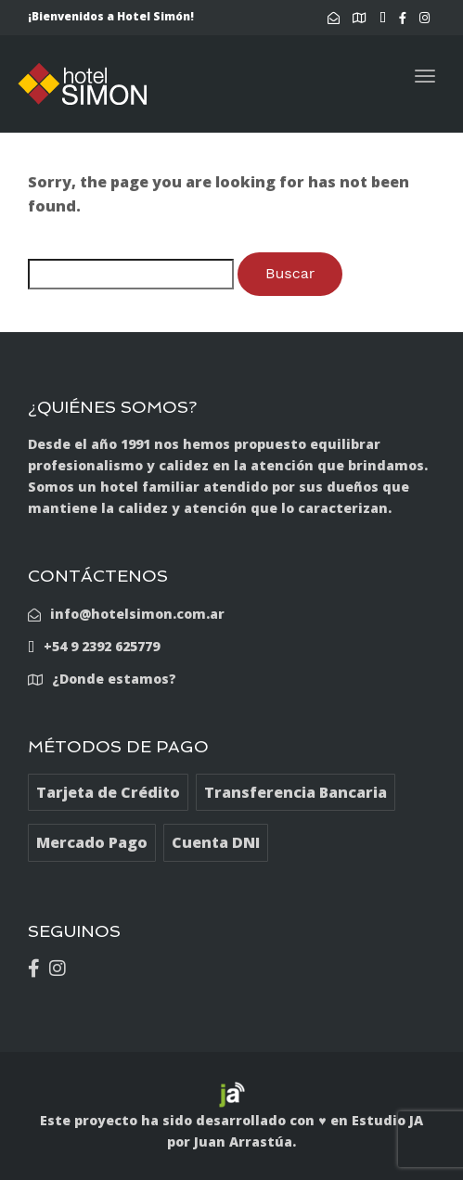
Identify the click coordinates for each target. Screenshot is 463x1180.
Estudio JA (387, 1120)
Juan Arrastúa (243, 1141)
